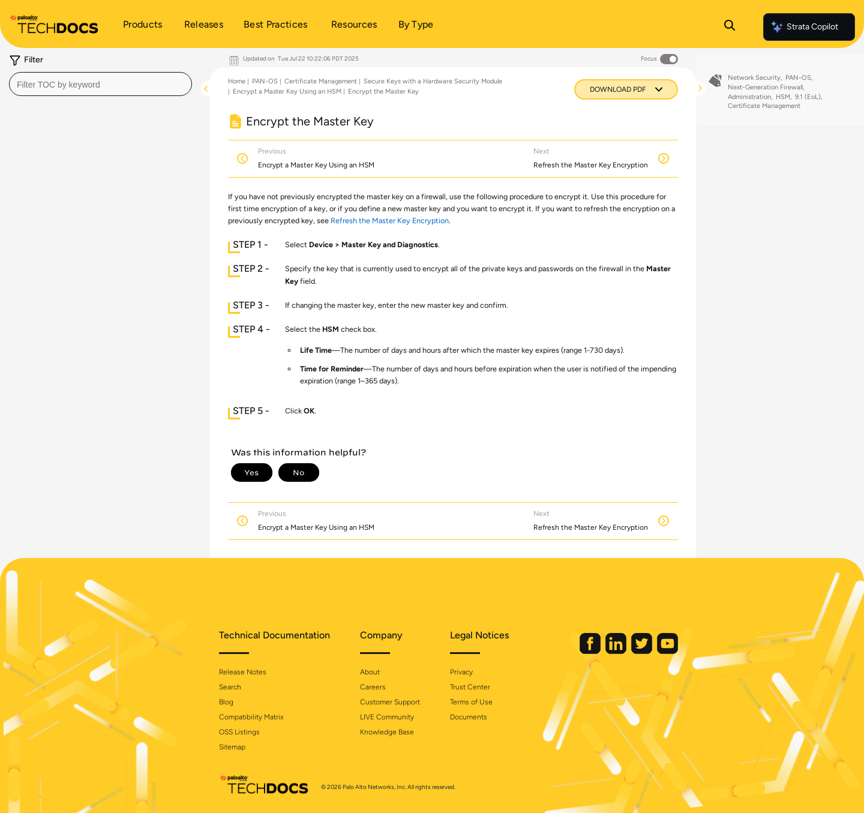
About (370, 672)
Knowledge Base (387, 732)
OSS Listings (239, 732)
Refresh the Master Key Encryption (390, 220)
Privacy (461, 672)
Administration (749, 101)
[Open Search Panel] (730, 27)
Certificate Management (320, 81)
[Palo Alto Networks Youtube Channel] (667, 651)
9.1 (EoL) (808, 101)
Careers (373, 687)
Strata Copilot (804, 27)
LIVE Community (387, 717)
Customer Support (390, 702)
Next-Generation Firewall (765, 92)
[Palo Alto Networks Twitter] (642, 651)
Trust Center (470, 687)
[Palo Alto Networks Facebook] (591, 651)
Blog (226, 702)
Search (230, 687)
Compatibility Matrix (251, 717)
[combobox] (100, 84)
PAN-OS (265, 81)
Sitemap (232, 747)
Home (236, 81)
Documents (468, 717)
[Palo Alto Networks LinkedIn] (616, 651)
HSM (783, 101)
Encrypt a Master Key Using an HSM (287, 91)
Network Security (754, 82)
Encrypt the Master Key (383, 91)
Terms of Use (471, 702)
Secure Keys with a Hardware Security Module (433, 81)
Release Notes (242, 672)
